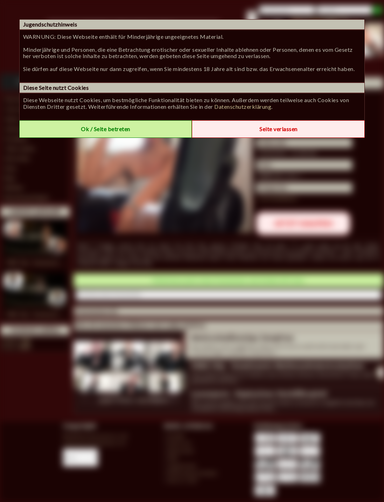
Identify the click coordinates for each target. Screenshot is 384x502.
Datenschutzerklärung (242, 106)
